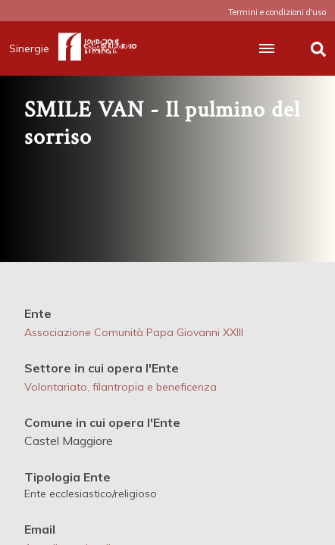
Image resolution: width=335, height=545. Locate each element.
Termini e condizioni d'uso (277, 12)
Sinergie (33, 48)
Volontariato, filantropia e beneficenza (120, 387)
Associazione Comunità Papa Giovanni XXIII (133, 332)
